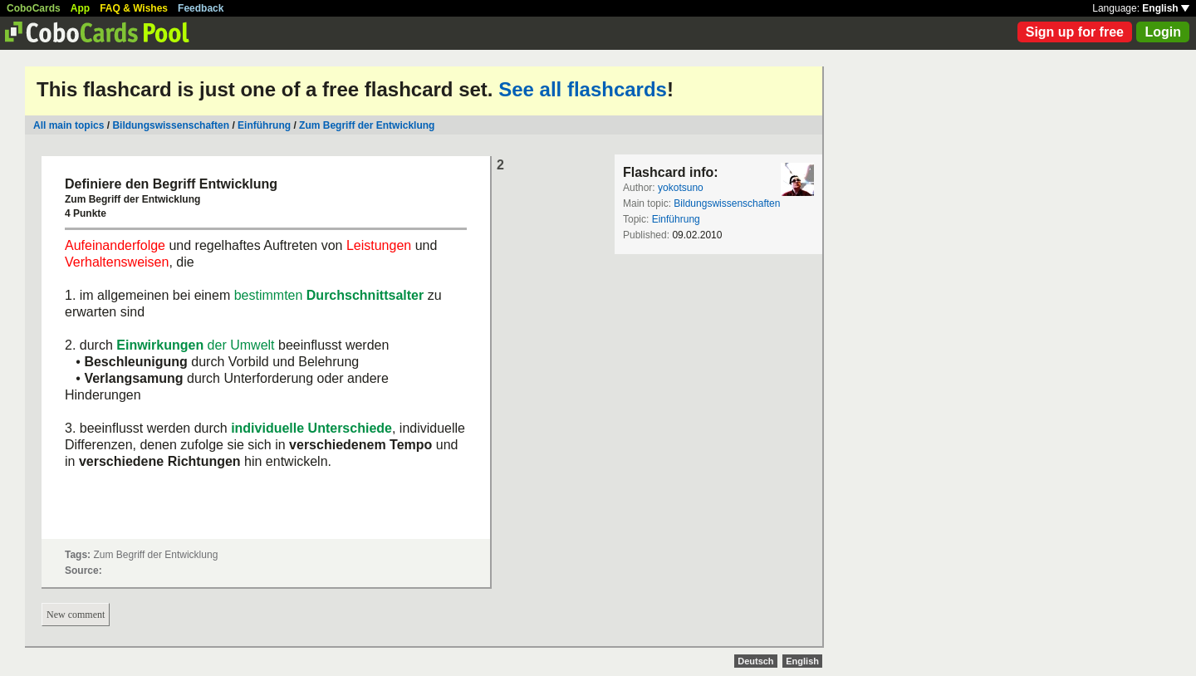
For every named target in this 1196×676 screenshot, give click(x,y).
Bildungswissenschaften (170, 125)
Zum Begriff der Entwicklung (366, 125)
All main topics (68, 125)
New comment (76, 614)
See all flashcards (582, 89)
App (80, 8)
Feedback (200, 8)
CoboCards (34, 8)
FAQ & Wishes (134, 8)
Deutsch (755, 661)
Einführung (264, 125)
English (1165, 8)
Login (1163, 32)
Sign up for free (1075, 32)
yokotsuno (680, 187)
